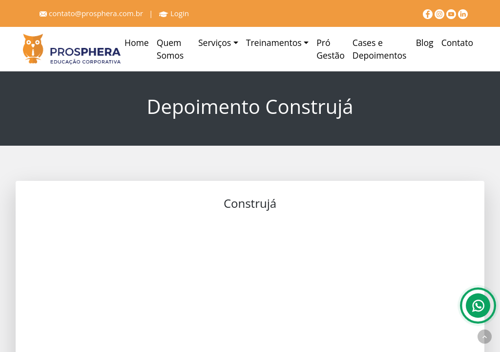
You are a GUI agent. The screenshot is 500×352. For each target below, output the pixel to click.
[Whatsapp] (478, 305)
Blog (425, 42)
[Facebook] (429, 13)
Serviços (214, 42)
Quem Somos (170, 49)
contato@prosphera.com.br (91, 13)
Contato (457, 42)
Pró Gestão (330, 49)
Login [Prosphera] (174, 13)
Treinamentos (274, 42)
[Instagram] (440, 13)
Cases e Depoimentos (380, 49)
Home (137, 42)
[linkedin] (463, 13)
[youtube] (452, 13)
